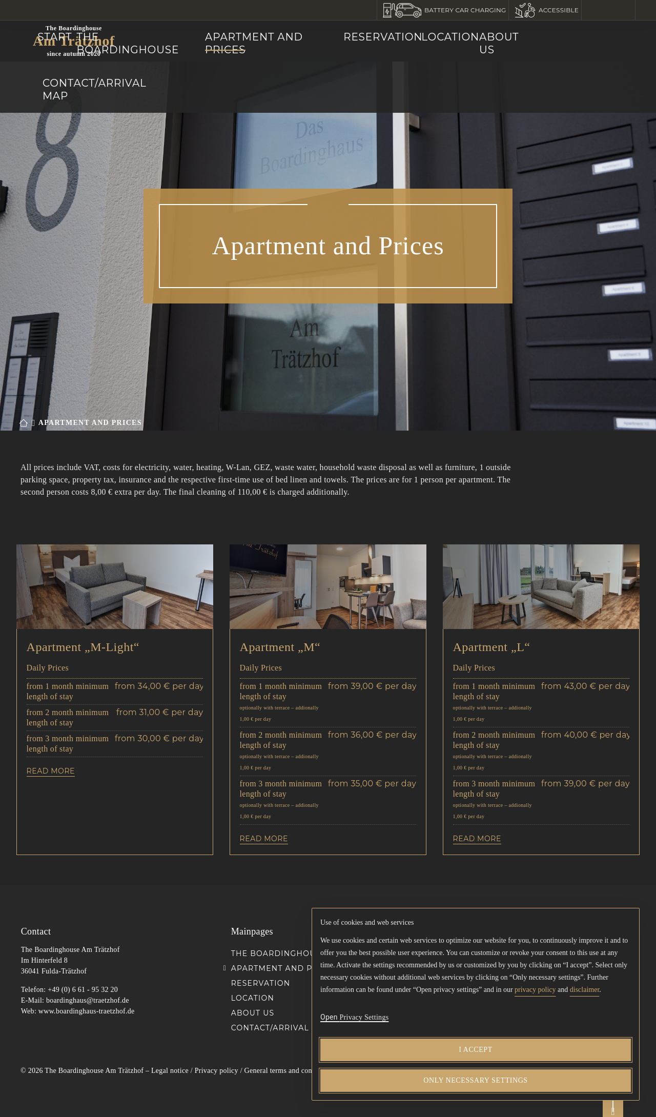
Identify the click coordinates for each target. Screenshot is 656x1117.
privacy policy (535, 989)
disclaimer (585, 989)
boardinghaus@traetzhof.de (87, 1000)
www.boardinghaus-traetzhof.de (86, 1011)
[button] (443, 10)
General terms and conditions (288, 1070)
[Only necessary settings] (475, 1080)
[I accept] (475, 1050)
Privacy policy (216, 1070)
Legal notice (170, 1070)
